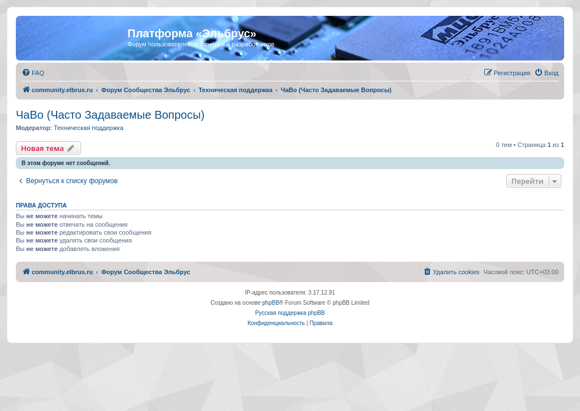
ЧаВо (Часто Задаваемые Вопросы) (110, 115)
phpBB (270, 303)
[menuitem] (33, 73)
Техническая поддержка (88, 127)
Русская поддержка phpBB (290, 313)
